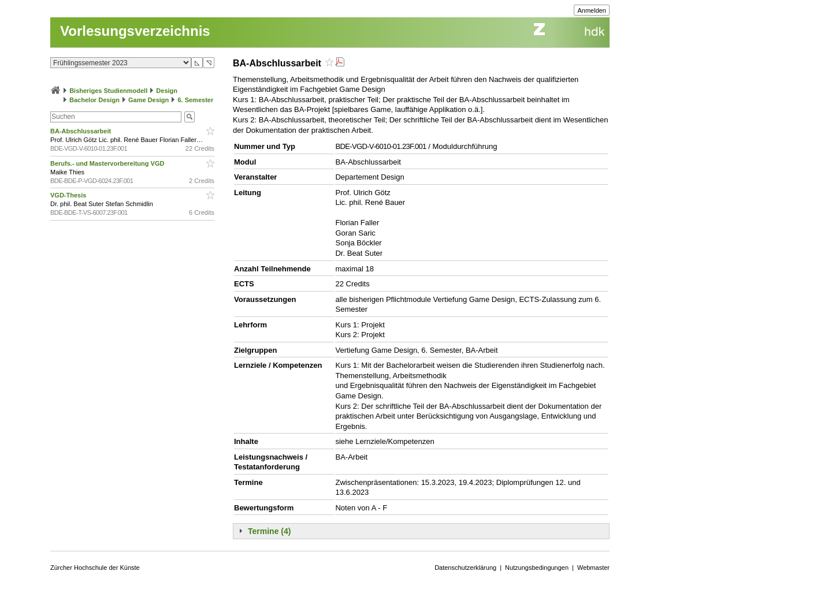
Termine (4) (269, 531)
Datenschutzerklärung (465, 567)
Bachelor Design (94, 99)
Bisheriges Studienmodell (108, 90)
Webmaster (593, 567)
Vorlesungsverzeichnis (135, 31)
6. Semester (195, 99)
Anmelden (591, 10)
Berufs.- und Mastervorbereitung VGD (108, 163)
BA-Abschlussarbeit (81, 131)
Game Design (148, 99)
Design (166, 90)
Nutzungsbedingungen (537, 567)
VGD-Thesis (69, 195)
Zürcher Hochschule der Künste (95, 567)
